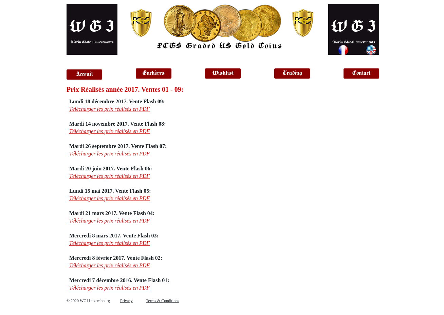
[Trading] (292, 73)
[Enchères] (153, 73)
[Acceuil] (84, 74)
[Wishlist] (223, 73)
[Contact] (361, 73)
